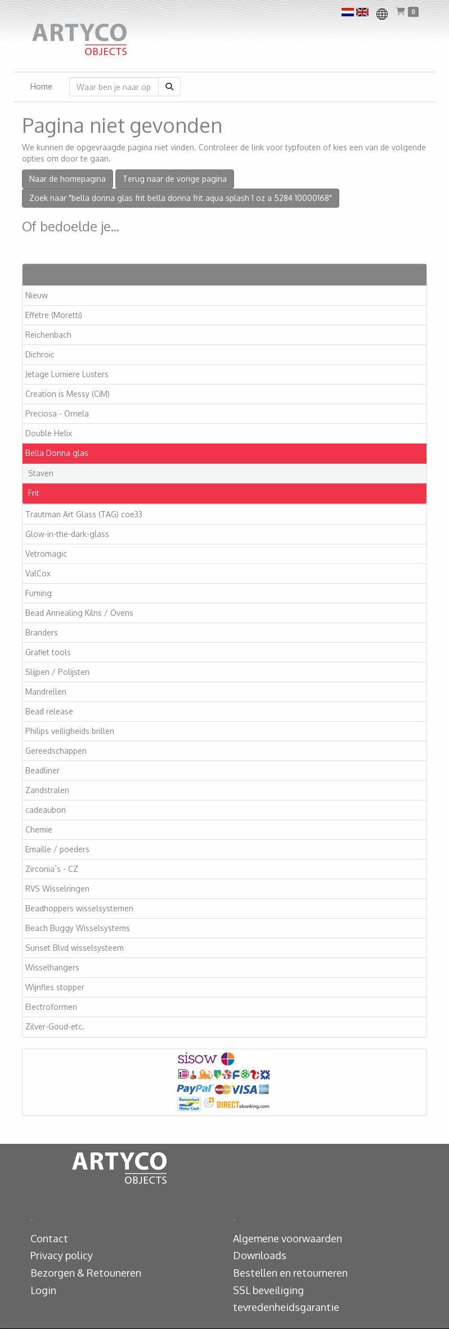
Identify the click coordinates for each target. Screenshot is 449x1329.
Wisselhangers (52, 967)
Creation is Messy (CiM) (67, 394)
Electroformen (51, 1007)
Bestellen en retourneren (290, 1273)
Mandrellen (45, 691)
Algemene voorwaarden (287, 1238)
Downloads (259, 1255)
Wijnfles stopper (54, 987)
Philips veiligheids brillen (69, 731)
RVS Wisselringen (57, 888)
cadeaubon (45, 810)
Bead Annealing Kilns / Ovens (79, 612)
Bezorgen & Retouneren (85, 1273)
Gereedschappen (56, 750)
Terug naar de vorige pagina (175, 179)
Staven (40, 473)
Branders (41, 632)
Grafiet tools (48, 652)
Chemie (38, 829)
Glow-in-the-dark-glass (67, 534)
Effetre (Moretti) (53, 315)
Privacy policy (61, 1255)
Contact (49, 1238)
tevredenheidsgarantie (286, 1307)
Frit (33, 493)
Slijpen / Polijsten (57, 672)
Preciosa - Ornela (57, 413)
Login (43, 1290)
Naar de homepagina (67, 179)
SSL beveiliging (268, 1290)
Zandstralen (47, 790)
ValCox (38, 573)
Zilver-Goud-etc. (54, 1026)
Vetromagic (46, 553)
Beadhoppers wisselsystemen (79, 908)
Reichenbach (48, 334)
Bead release (49, 711)
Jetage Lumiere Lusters (67, 374)
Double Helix (48, 433)
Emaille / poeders (57, 849)
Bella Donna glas (56, 453)
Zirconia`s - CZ (51, 869)
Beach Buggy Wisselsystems (77, 928)
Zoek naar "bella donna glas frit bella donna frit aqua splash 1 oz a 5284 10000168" (180, 198)
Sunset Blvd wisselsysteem (74, 947)
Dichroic (40, 354)
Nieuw (36, 295)
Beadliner (42, 770)
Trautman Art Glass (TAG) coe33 (83, 514)
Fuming (38, 593)
